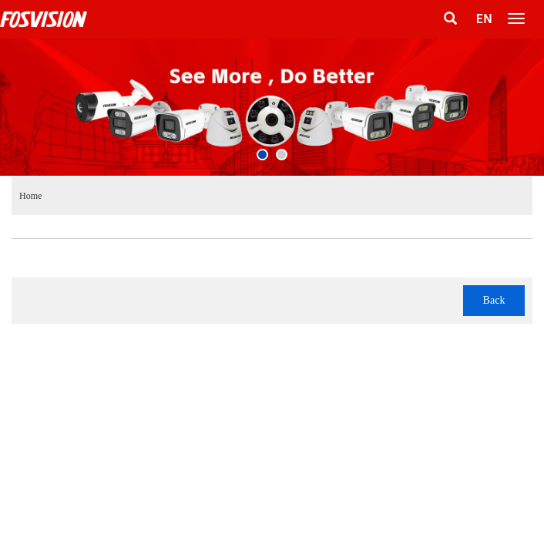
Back (494, 300)
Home (30, 195)
